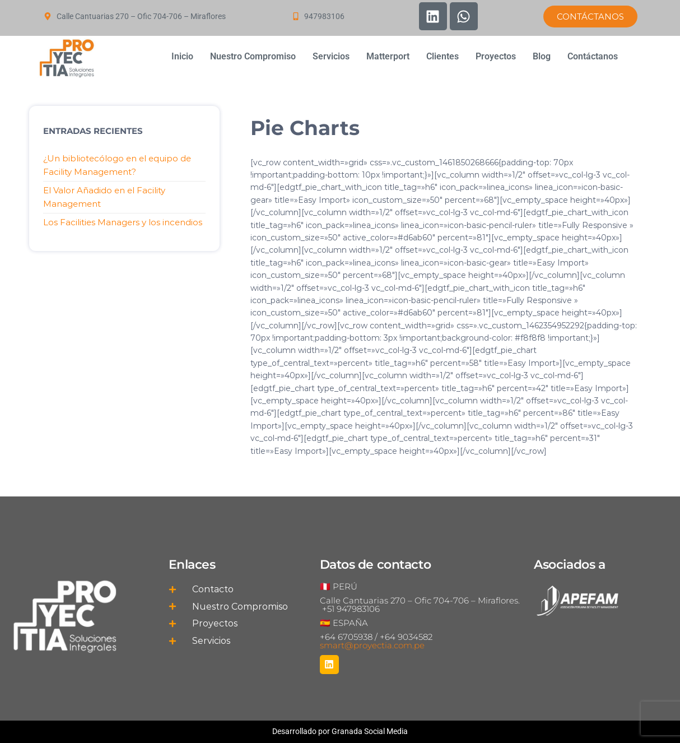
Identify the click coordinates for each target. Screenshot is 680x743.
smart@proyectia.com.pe (372, 645)
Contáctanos (592, 56)
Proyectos (496, 56)
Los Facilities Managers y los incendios (122, 222)
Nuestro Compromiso (253, 56)
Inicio (182, 56)
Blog (542, 56)
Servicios (331, 56)
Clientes (442, 56)
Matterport (387, 56)
